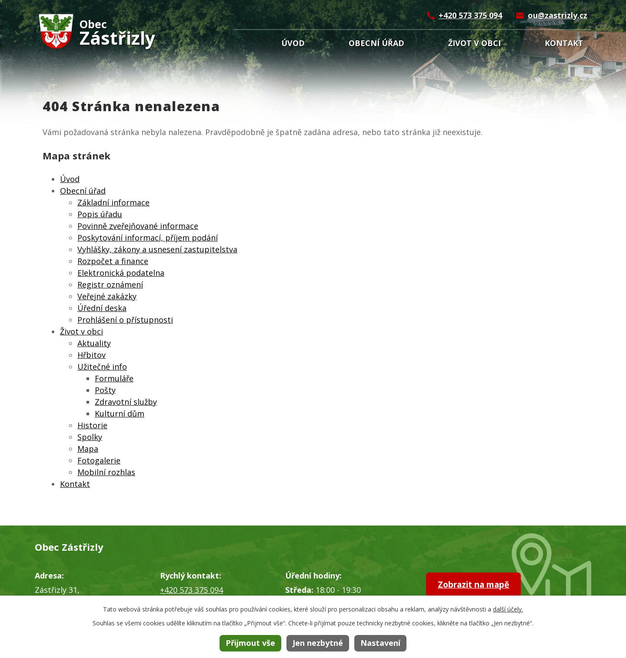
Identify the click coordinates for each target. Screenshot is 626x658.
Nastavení (380, 643)
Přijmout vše (250, 643)
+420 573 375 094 (470, 15)
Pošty (105, 390)
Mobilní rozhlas (106, 472)
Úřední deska (102, 308)
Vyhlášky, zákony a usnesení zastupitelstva (157, 249)
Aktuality (94, 343)
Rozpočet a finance (112, 261)
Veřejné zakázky (107, 296)
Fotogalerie (98, 460)
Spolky (89, 437)
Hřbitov (91, 355)
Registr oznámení (110, 284)
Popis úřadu (99, 214)
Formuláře (114, 378)
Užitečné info (102, 366)
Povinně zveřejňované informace (137, 226)
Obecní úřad (376, 43)
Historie (92, 425)
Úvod (293, 43)
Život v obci (474, 43)
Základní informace (113, 202)
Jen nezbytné (318, 643)
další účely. (508, 609)
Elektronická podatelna (120, 273)
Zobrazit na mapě (479, 585)
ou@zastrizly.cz (557, 15)
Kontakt (564, 43)
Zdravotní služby (126, 402)
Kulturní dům (119, 413)
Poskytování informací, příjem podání (147, 237)
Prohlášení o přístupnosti (125, 319)
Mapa (87, 448)
